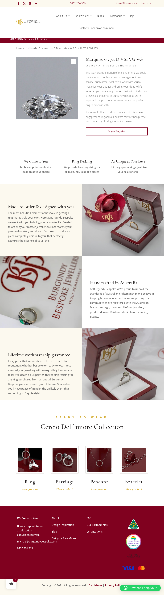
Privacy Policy (113, 585)
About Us (61, 16)
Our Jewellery (81, 16)
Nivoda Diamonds (40, 48)
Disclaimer (95, 585)
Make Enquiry (116, 131)
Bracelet (134, 482)
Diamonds (116, 16)
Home (20, 48)
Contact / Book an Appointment (96, 28)
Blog (131, 16)
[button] (140, 588)
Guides (99, 16)
